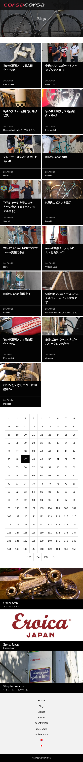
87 (58, 493)
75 (33, 485)
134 (74, 533)
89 (74, 493)
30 (33, 444)
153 (29, 558)
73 (17, 485)
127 (17, 533)
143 (74, 542)
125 (74, 525)
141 (58, 542)
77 (49, 485)
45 (9, 460)
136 (17, 542)
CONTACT (41, 729)
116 (74, 517)
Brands (41, 712)
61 (66, 468)
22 (41, 436)
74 (25, 485)
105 (58, 509)
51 (58, 460)
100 (17, 509)
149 (50, 550)
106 (66, 509)
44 (74, 452)
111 (33, 517)
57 (33, 468)
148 (41, 550)
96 (58, 501)
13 (41, 427)
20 (25, 436)
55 (17, 468)
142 (66, 542)
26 (74, 436)
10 (17, 427)
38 (25, 452)
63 (9, 476)
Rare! (5, 268)
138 (33, 542)
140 (50, 542)
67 (41, 476)
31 (41, 444)
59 (49, 468)
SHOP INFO (41, 723)
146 (25, 550)
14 (49, 427)
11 (25, 427)
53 (74, 460)
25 (66, 436)
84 (33, 493)
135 (9, 542)
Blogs (41, 706)
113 (50, 517)
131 (50, 533)
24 (58, 436)
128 (25, 533)
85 (41, 493)
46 (17, 460)
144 (9, 550)
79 (66, 485)
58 (41, 468)
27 (9, 444)
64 (17, 476)
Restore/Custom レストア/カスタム (19, 131)
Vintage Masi (51, 268)
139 (41, 542)
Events (41, 717)
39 (33, 452)
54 (9, 468)
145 (17, 550)
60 (58, 468)
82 (17, 493)
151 (66, 550)
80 (74, 485)
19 (17, 436)
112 (41, 517)
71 (74, 476)
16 (66, 427)
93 (33, 501)
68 (49, 476)
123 (58, 525)
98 (74, 501)
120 (33, 525)
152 (74, 550)
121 (41, 525)
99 (9, 509)
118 (17, 525)
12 (33, 427)
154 (37, 558)
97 (66, 501)
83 (25, 493)
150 (58, 550)
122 (50, 525)
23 (49, 436)
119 (25, 525)
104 (50, 509)
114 (58, 517)
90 (9, 501)
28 (17, 444)
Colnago (49, 359)
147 (33, 550)
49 (41, 460)
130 (41, 533)
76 (41, 485)
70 (66, 476)
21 (33, 436)
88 (66, 493)
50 (49, 460)
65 (25, 476)
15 (58, 427)
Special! (6, 222)
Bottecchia (50, 85)
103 (41, 509)
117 (9, 525)
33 (58, 444)
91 (17, 501)
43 (66, 452)
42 (58, 452)
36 (9, 452)
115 (66, 517)
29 (25, 444)
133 (66, 533)
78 (58, 485)
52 (66, 460)
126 (9, 533)
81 (9, 493)
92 (25, 501)
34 (66, 444)
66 (33, 476)
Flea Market (8, 85)
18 (9, 436)
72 (9, 485)
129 (33, 533)
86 (49, 493)
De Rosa (7, 177)
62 (74, 468)
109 (17, 517)
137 (25, 542)
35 (74, 444)
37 (17, 452)
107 (74, 509)
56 (25, 468)
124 (66, 525)
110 (25, 517)
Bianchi (48, 177)
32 (49, 444)
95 (49, 501)
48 (33, 460)
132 (58, 533)
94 (41, 501)
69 (58, 476)
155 (45, 558)
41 (49, 452)
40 (41, 452)
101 (25, 509)
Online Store (41, 734)
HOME (41, 700)
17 (74, 427)
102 (33, 509)
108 (9, 517)
